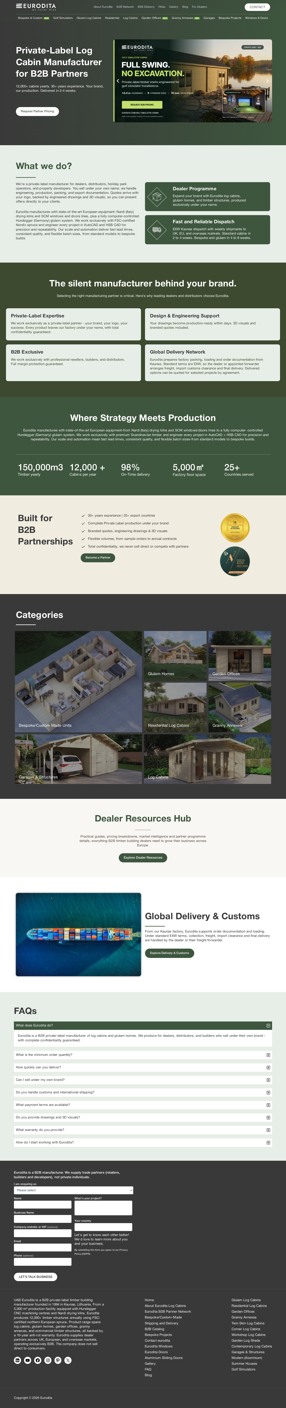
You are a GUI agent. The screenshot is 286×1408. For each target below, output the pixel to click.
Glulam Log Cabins (89, 18)
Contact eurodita (157, 1340)
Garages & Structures (248, 1352)
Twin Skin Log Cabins (248, 1323)
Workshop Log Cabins (249, 1335)
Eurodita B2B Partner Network (168, 1311)
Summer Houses (244, 1363)
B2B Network (125, 7)
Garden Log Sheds (246, 1340)
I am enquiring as (25, 1184)
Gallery (173, 7)
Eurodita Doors (156, 1352)
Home (149, 1300)
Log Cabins (130, 18)
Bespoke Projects (230, 18)
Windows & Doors (256, 18)
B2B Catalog (154, 1329)
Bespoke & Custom (30, 18)
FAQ (148, 1369)
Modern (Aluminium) (247, 1358)
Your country (82, 1221)
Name (17, 1198)
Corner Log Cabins (246, 1329)
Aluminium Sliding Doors (164, 1358)
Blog (185, 7)
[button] (257, 7)
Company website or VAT (36, 1227)
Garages (209, 18)
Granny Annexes (182, 18)
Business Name (24, 1213)
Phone (23, 1255)
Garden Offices (151, 18)
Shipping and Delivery (161, 1323)
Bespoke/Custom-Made (163, 1317)
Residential (112, 18)
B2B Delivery (146, 7)
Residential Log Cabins (249, 1306)
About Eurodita (103, 7)
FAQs (161, 7)
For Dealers (199, 7)
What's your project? (88, 1198)
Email (17, 1241)
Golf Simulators (63, 18)
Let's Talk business (35, 1277)
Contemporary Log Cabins (252, 1346)
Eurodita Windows (159, 1346)
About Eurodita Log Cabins (165, 1306)
